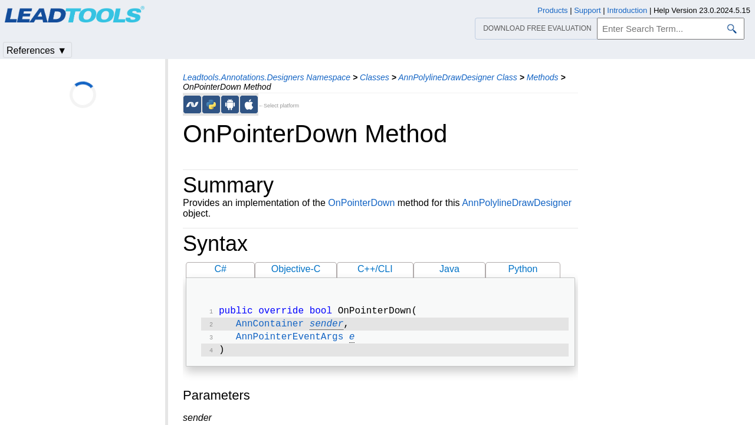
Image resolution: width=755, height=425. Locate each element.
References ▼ (36, 50)
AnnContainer (270, 326)
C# (220, 269)
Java (449, 269)
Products (552, 10)
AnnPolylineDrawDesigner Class (457, 77)
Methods (543, 77)
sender (327, 326)
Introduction (627, 10)
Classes (374, 77)
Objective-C (296, 269)
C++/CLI (375, 269)
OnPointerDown (361, 203)
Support (587, 10)
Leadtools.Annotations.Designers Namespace (266, 77)
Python (523, 269)
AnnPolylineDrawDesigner (517, 203)
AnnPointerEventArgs (289, 340)
